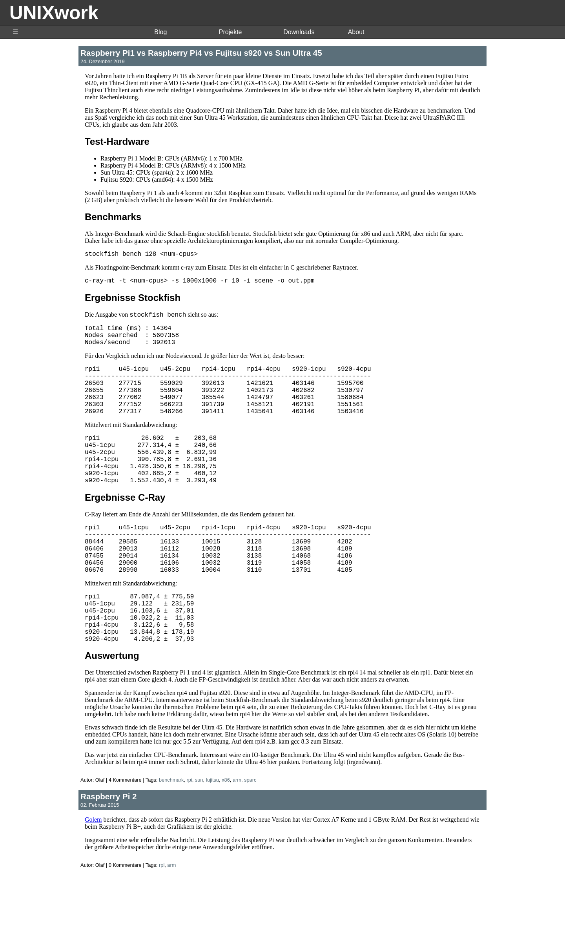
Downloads (298, 32)
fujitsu (212, 833)
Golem (93, 872)
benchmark (171, 833)
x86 (226, 833)
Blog (160, 32)
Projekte (230, 32)
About (356, 32)
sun (199, 833)
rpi (189, 833)
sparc (250, 833)
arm (237, 833)
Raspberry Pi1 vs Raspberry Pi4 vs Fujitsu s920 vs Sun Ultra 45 (201, 52)
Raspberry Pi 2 (108, 849)
